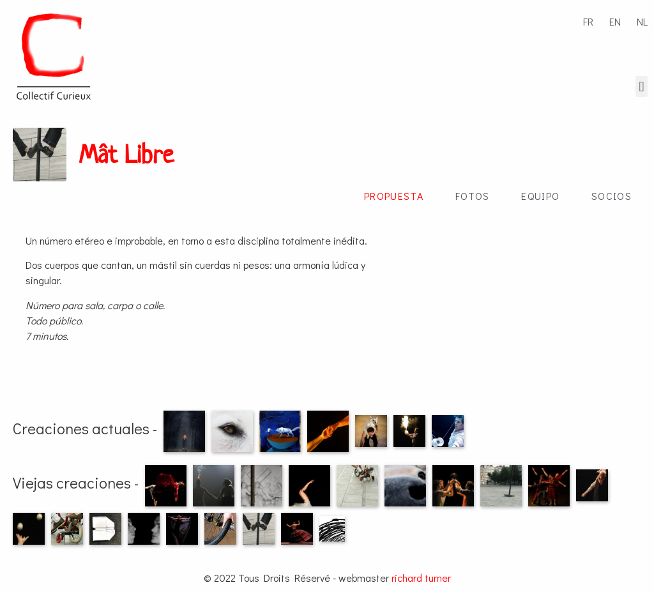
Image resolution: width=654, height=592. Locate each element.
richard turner (421, 577)
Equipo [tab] (540, 195)
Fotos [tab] (472, 195)
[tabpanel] (327, 283)
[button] (641, 86)
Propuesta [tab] (393, 195)
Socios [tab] (611, 195)
